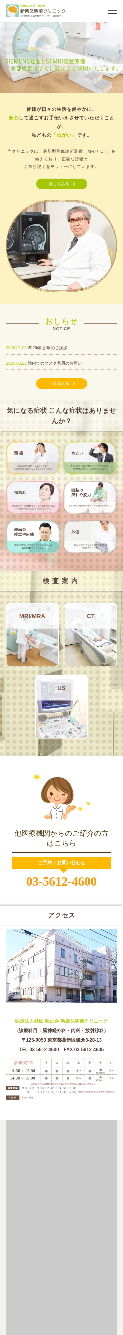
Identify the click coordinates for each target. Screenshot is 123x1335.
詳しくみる (59, 183)
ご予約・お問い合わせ (61, 862)
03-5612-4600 (61, 881)
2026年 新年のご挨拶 (47, 347)
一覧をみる (59, 383)
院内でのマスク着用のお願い (55, 363)
